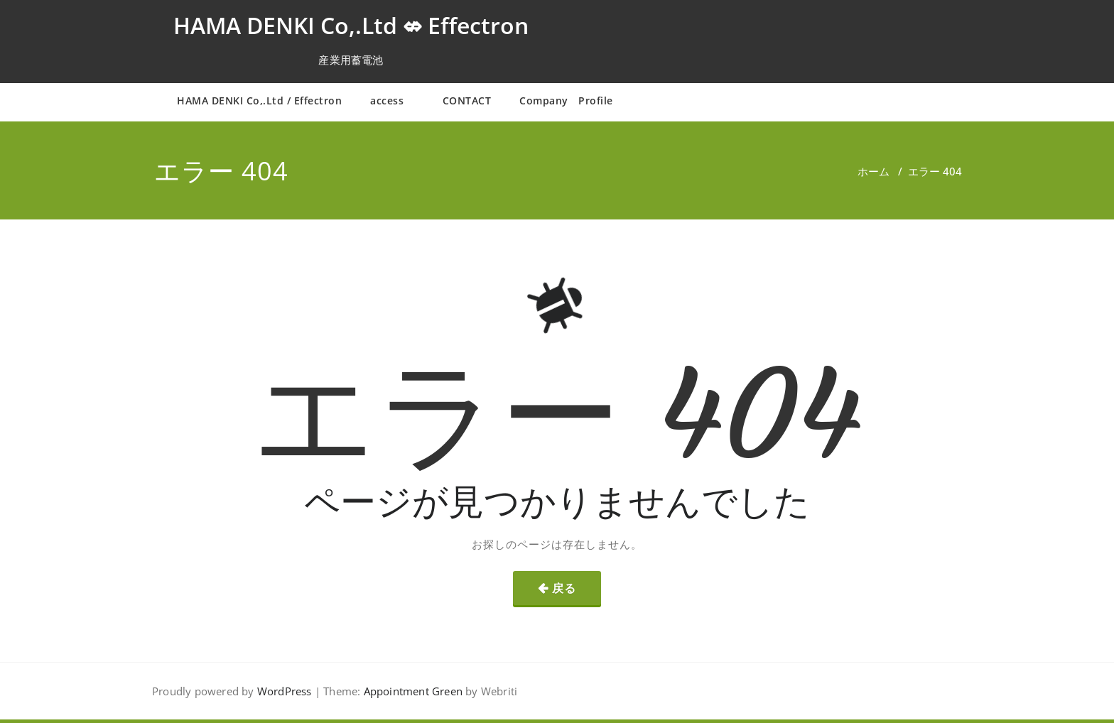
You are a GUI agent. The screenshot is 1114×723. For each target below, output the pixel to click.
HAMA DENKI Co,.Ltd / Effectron (259, 100)
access (392, 100)
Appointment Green (411, 691)
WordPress (284, 691)
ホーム (873, 171)
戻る (564, 588)
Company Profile (566, 100)
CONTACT (467, 100)
